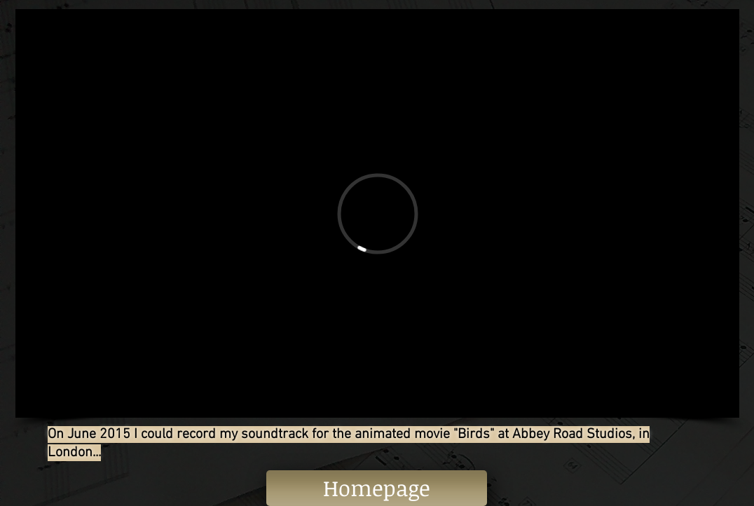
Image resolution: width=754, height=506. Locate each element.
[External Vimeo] (377, 213)
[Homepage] (376, 488)
